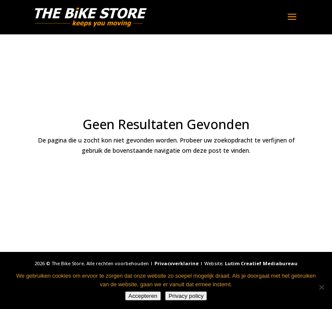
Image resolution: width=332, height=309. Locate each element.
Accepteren (143, 296)
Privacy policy (186, 296)
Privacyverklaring (176, 263)
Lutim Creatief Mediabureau (261, 263)
